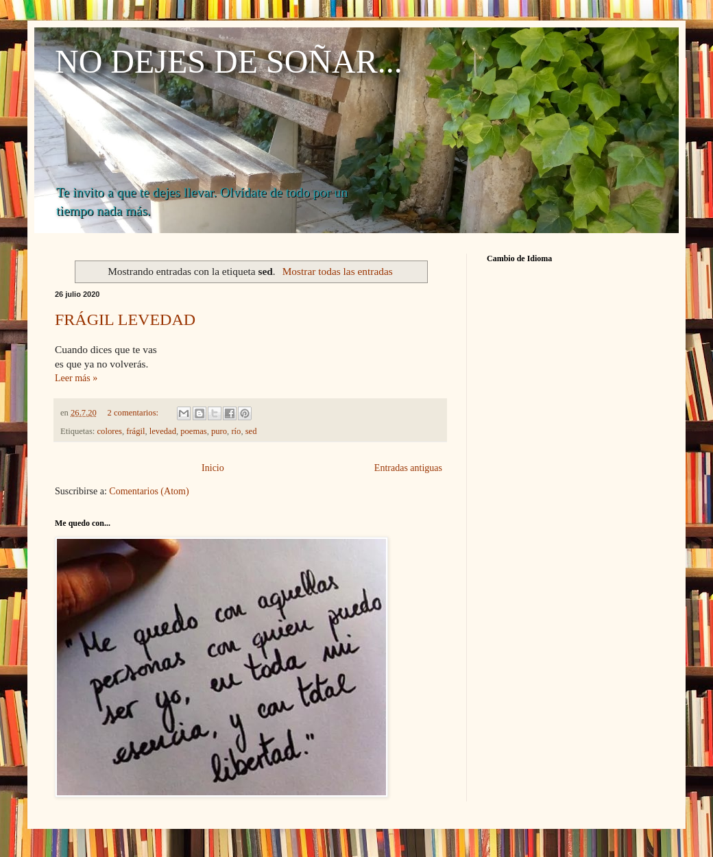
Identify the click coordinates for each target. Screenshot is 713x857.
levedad (162, 431)
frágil (135, 431)
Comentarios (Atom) (149, 491)
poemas (193, 431)
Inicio (213, 468)
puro (219, 431)
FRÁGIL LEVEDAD (125, 319)
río (236, 431)
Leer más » (76, 378)
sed (251, 431)
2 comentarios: (134, 413)
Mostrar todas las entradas (337, 271)
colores (109, 431)
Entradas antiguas (408, 468)
